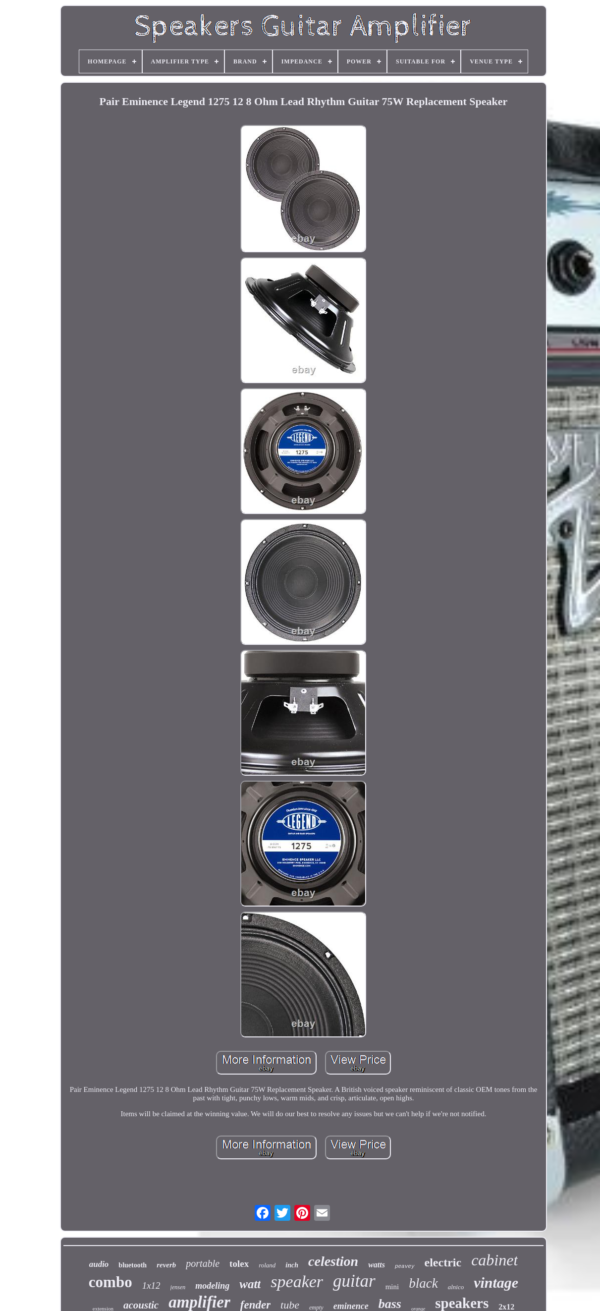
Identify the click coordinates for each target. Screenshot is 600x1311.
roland (267, 1265)
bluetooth (132, 1265)
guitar (354, 1281)
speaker (297, 1281)
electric (443, 1262)
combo (110, 1282)
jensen (178, 1287)
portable (202, 1263)
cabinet (494, 1260)
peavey (405, 1266)
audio (99, 1264)
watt (250, 1284)
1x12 (151, 1285)
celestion (333, 1261)
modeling (212, 1286)
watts (376, 1264)
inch (291, 1265)
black (423, 1283)
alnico (456, 1287)
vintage (496, 1282)
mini (392, 1287)
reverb (166, 1265)
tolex (239, 1263)
